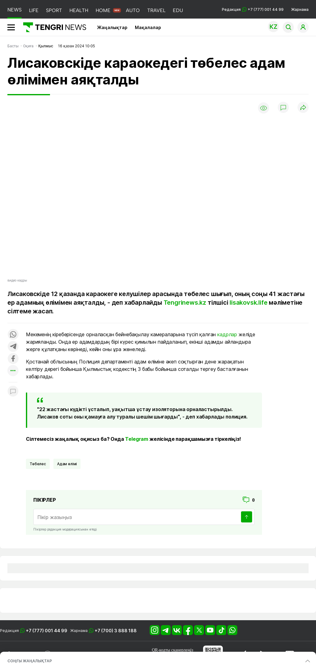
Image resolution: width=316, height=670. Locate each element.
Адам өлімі (67, 464)
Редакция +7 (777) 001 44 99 (253, 9)
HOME (103, 10)
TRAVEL (156, 10)
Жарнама (300, 9)
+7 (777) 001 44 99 (46, 630)
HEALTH (78, 10)
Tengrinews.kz (185, 302)
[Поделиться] (303, 108)
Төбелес (38, 464)
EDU (178, 10)
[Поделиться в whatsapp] (13, 335)
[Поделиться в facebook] (13, 359)
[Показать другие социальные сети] (13, 371)
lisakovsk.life (247, 302)
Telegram (136, 439)
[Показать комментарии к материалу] (13, 391)
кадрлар (227, 334)
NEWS (14, 10)
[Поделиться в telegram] (13, 347)
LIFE (34, 10)
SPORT (54, 10)
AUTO (133, 10)
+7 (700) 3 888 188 (116, 630)
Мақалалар (148, 27)
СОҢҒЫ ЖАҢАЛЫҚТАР (29, 661)
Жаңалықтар (112, 27)
